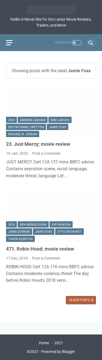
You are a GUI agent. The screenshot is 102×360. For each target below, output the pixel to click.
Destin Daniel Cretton (26, 127)
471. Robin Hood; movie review (40, 249)
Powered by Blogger (58, 351)
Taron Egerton (20, 239)
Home (44, 343)
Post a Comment (46, 153)
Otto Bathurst (69, 231)
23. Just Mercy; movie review (38, 144)
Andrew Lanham (32, 120)
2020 (11, 120)
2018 (11, 224)
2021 (58, 343)
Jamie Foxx (57, 127)
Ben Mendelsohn (33, 224)
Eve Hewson (61, 224)
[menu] (9, 42)
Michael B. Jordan (22, 134)
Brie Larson (60, 120)
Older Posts (80, 300)
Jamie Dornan (19, 231)
